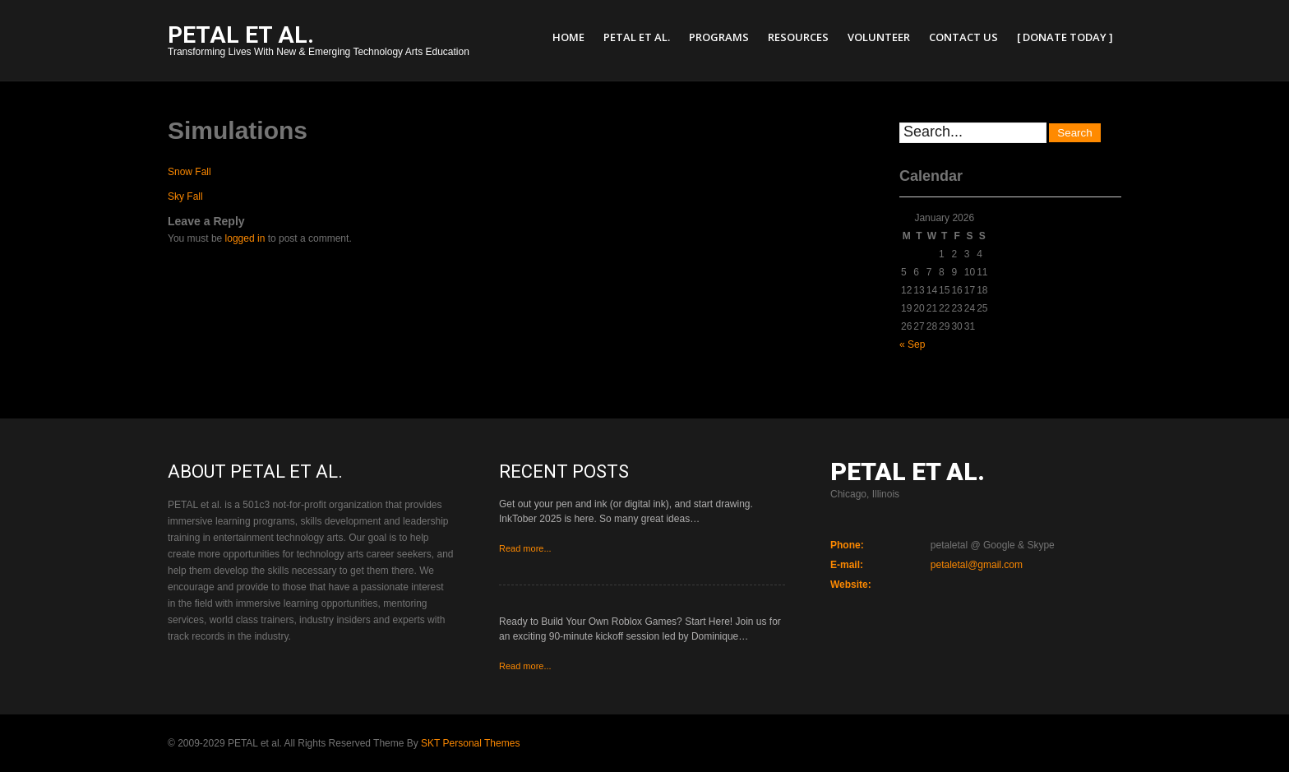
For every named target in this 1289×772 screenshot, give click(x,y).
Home (568, 37)
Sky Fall (185, 196)
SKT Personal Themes (470, 743)
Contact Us (963, 37)
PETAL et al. (636, 37)
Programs (719, 37)
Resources (798, 37)
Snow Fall (189, 172)
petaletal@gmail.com (977, 565)
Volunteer (879, 37)
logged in (245, 238)
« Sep (912, 344)
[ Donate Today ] (1065, 37)
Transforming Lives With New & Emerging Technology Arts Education (318, 42)
